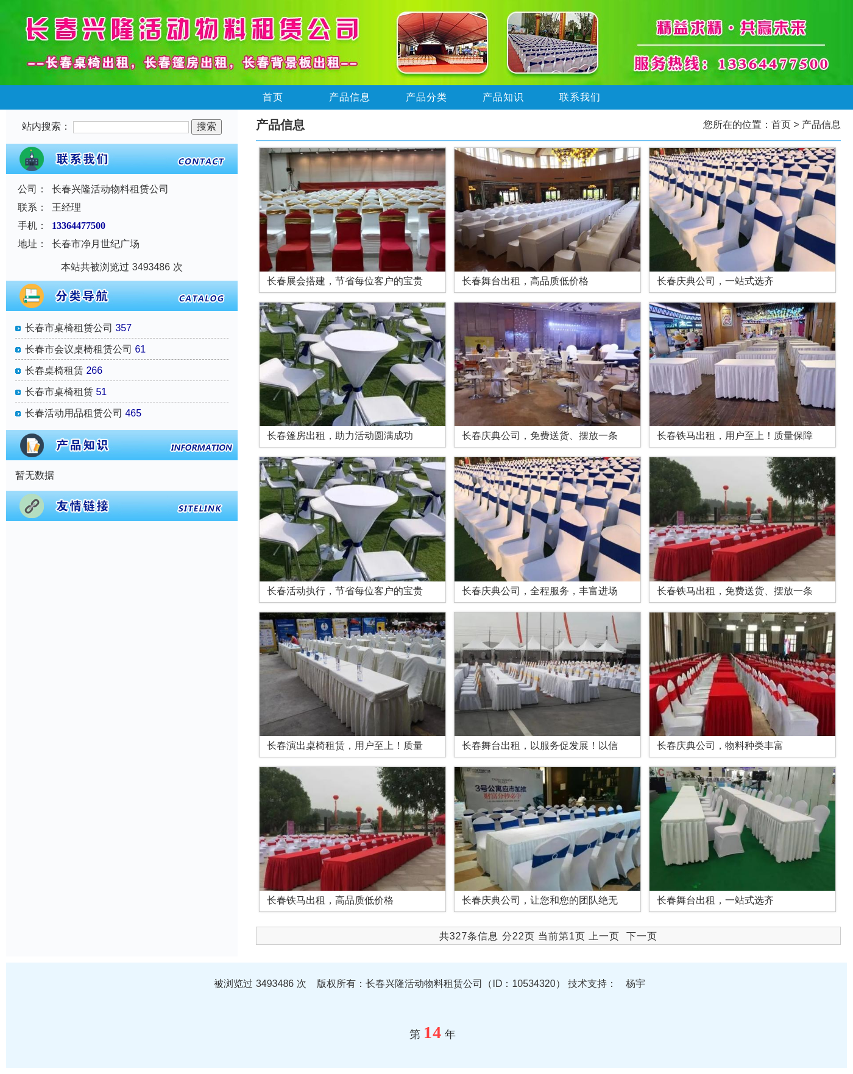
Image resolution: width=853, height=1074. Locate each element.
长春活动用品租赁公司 (73, 413)
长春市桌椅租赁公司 (69, 328)
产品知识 (503, 97)
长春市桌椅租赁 (59, 392)
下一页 (641, 936)
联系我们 (580, 97)
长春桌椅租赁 (54, 370)
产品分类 (426, 97)
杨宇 (635, 983)
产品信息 (349, 97)
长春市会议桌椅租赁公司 (78, 349)
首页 (273, 97)
